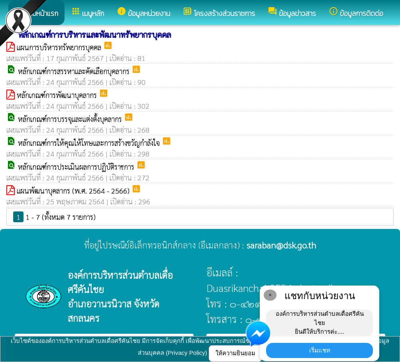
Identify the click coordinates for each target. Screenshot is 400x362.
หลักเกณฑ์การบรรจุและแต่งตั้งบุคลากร (71, 118)
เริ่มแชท (319, 350)
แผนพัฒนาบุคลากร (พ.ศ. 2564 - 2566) (74, 190)
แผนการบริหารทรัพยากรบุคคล (60, 47)
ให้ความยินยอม (235, 353)
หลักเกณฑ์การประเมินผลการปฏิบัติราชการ (77, 166)
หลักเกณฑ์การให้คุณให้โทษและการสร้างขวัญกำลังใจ (90, 142)
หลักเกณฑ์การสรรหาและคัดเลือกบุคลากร (74, 71)
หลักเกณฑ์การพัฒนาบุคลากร (58, 95)
